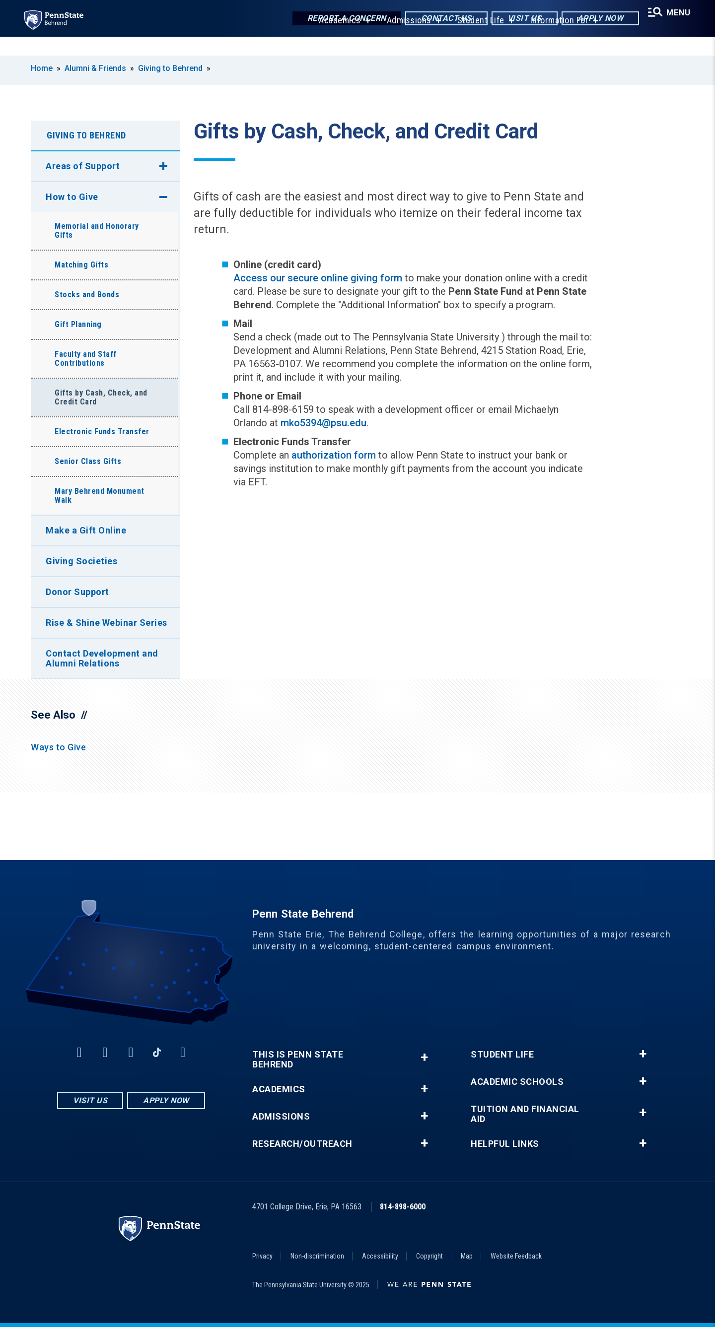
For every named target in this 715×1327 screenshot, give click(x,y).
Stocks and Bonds (87, 294)
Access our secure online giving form (317, 278)
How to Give (72, 197)
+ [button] (424, 1057)
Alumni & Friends (95, 68)
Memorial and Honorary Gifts (97, 230)
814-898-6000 (403, 1206)
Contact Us (437, 19)
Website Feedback (516, 1256)
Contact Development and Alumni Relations (102, 658)
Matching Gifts (81, 264)
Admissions (402, 39)
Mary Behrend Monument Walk (99, 495)
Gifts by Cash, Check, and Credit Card (101, 397)
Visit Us (516, 19)
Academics (333, 39)
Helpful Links (505, 1144)
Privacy (262, 1256)
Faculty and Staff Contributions (86, 358)
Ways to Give (58, 747)
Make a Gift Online (86, 530)
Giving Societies (81, 561)
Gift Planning (78, 324)
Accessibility (380, 1256)
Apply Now (592, 19)
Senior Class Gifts (88, 461)
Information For (553, 39)
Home (42, 68)
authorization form (333, 455)
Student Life (474, 39)
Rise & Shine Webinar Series (106, 622)
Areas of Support (83, 166)
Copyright (429, 1256)
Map (467, 1256)
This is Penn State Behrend (297, 1059)
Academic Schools (517, 1082)
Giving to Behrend (170, 68)
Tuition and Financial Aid (525, 1114)
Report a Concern (337, 19)
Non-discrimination (317, 1256)
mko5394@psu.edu (323, 423)
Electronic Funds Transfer (102, 431)
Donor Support (77, 592)
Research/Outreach (302, 1144)
